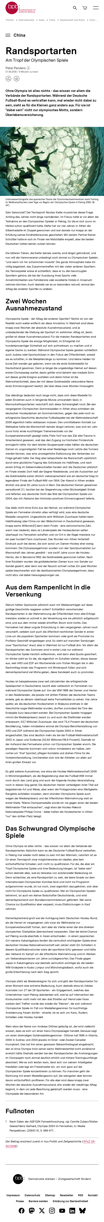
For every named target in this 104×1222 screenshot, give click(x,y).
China (52, 20)
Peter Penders (17, 68)
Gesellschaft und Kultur (72, 20)
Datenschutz (32, 1195)
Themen (9, 20)
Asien (42, 20)
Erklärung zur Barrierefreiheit (70, 1201)
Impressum (13, 1195)
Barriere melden (38, 1201)
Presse (20, 1201)
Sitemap (50, 1195)
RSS (80, 1195)
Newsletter (66, 1195)
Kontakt (93, 1195)
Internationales (26, 20)
